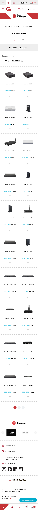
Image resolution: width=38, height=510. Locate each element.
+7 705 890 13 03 (10, 451)
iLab (10, 498)
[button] (2, 432)
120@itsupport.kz (10, 463)
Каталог (16, 26)
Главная (7, 26)
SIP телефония (28, 26)
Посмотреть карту (11, 459)
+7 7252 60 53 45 (10, 446)
